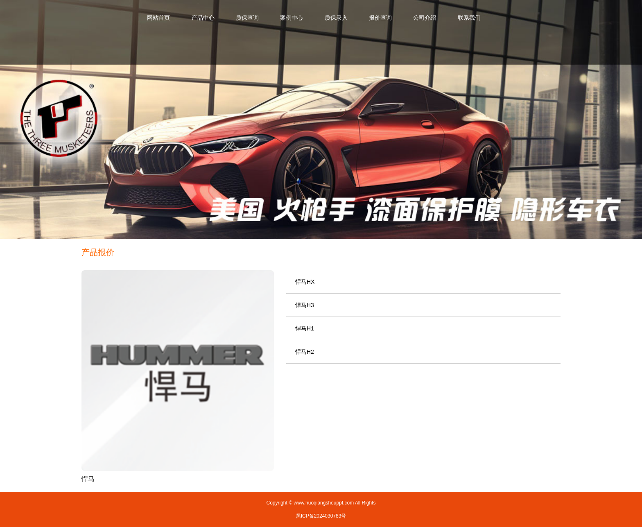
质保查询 (247, 17)
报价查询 (380, 17)
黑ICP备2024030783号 (321, 516)
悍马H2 (304, 351)
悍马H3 (304, 305)
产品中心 (203, 17)
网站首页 (158, 17)
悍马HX (304, 281)
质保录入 (336, 17)
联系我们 (469, 17)
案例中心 (291, 17)
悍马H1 (304, 328)
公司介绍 (424, 17)
